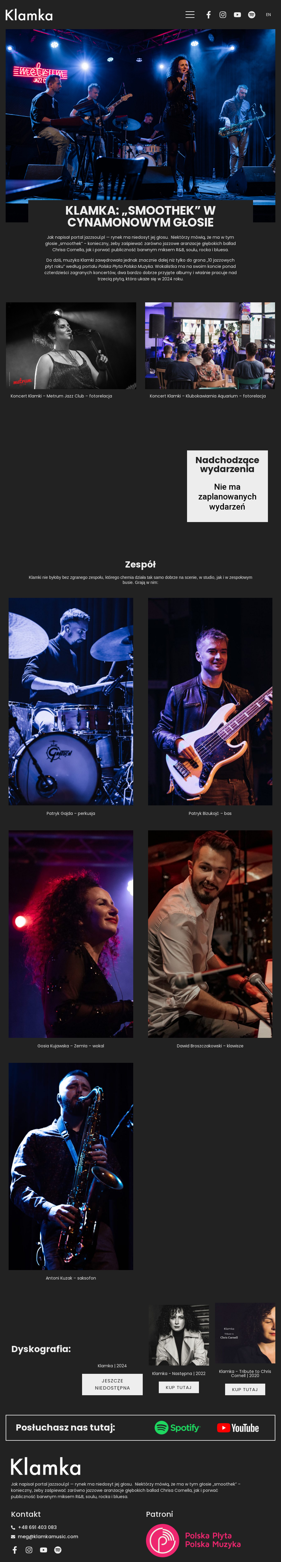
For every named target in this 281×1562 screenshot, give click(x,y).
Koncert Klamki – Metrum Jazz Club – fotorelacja (61, 396)
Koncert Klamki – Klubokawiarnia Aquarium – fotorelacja (208, 396)
